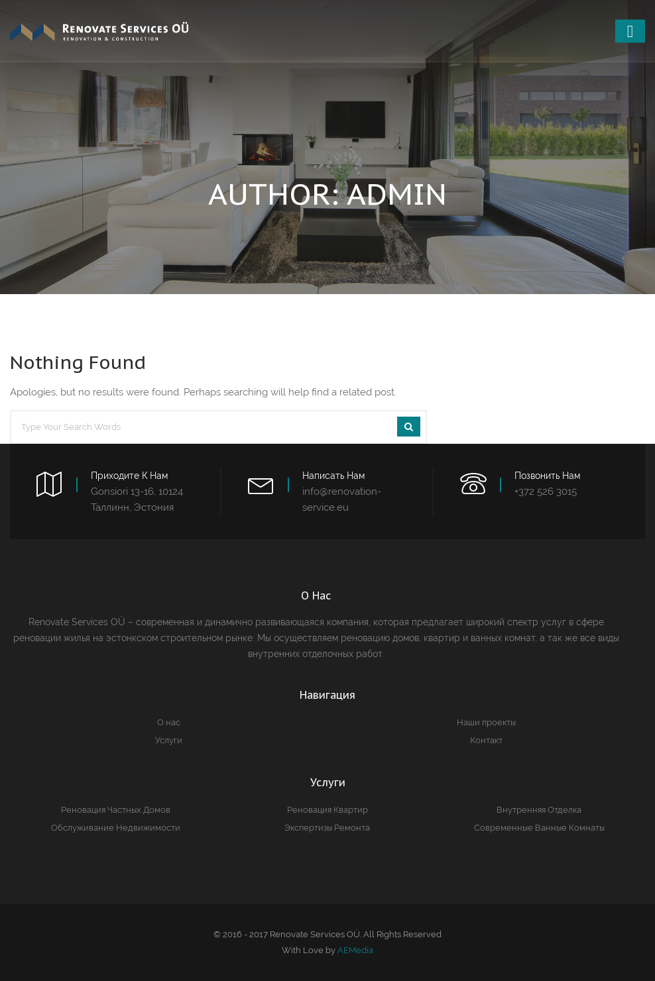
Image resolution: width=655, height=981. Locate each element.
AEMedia (355, 950)
